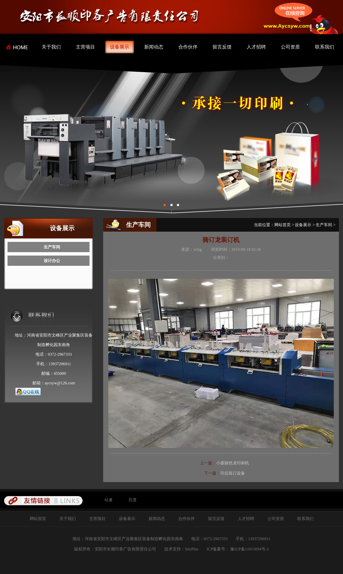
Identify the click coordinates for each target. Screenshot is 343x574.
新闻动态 (153, 47)
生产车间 (52, 247)
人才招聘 (256, 47)
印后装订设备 (232, 473)
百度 (132, 499)
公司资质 (290, 47)
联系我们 (324, 47)
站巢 (109, 499)
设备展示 (119, 47)
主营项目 (85, 47)
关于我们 (51, 47)
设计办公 (52, 260)
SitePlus (191, 549)
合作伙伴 (187, 47)
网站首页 (282, 224)
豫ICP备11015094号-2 (249, 549)
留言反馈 (222, 47)
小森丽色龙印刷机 (232, 463)
